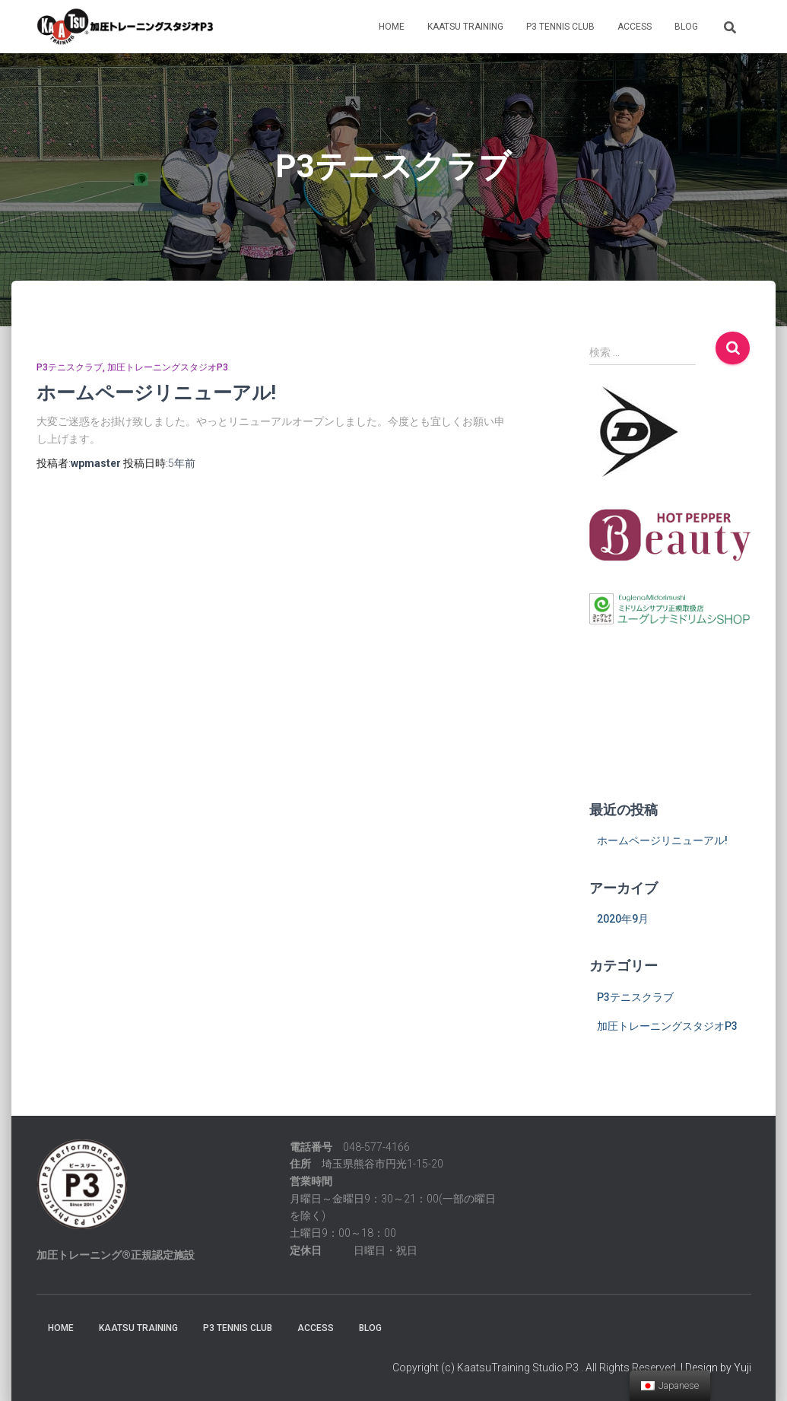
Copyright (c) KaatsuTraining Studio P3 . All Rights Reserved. (535, 1367)
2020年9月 (623, 919)
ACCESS (634, 26)
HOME (392, 26)
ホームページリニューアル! (156, 392)
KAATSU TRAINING (465, 26)
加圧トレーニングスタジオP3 (167, 367)
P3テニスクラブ (69, 367)
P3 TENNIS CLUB (560, 26)
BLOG (686, 26)
